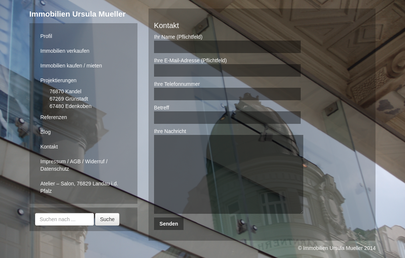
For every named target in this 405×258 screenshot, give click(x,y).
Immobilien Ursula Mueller (77, 14)
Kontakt (49, 147)
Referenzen (54, 117)
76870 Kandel (65, 91)
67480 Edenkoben (71, 106)
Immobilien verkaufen (65, 51)
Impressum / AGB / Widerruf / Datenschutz (74, 165)
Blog (46, 132)
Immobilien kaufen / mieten (71, 66)
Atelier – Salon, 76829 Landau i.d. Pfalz (79, 187)
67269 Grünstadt (69, 99)
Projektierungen (59, 80)
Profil (46, 36)
